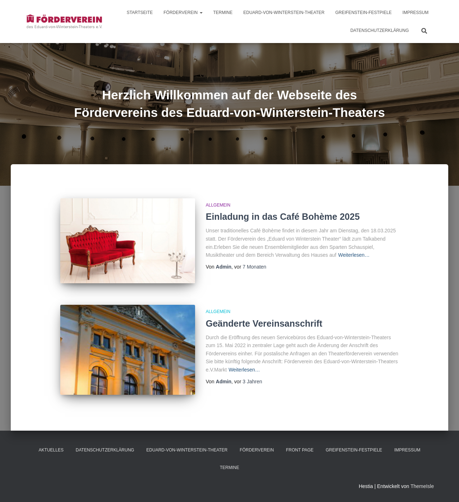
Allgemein (218, 205)
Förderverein (183, 12)
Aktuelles (51, 450)
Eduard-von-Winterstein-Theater (284, 12)
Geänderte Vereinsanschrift (264, 323)
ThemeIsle (422, 486)
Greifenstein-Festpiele (363, 12)
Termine (223, 12)
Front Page (299, 450)
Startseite (140, 12)
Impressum (415, 12)
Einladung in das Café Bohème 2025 (283, 217)
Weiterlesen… (354, 255)
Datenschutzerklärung (379, 30)
